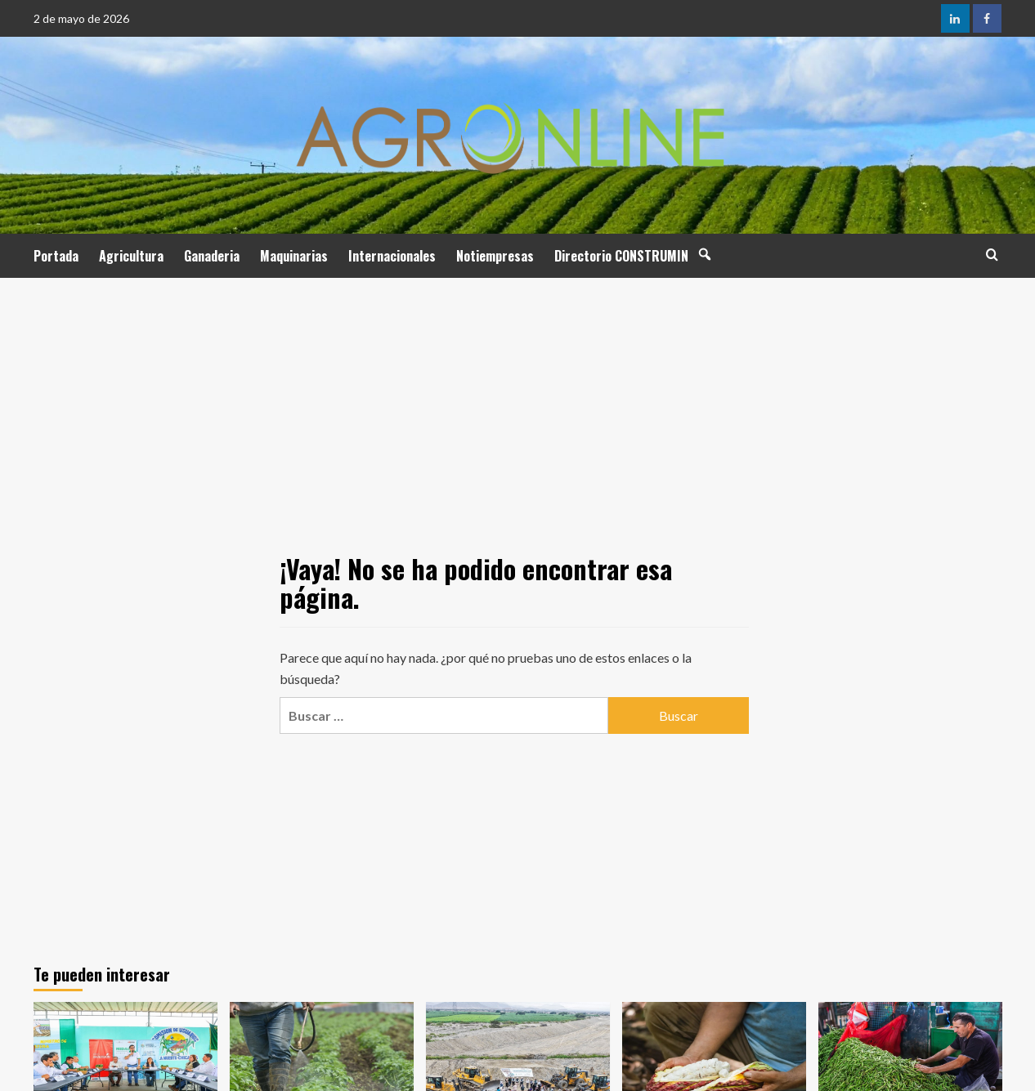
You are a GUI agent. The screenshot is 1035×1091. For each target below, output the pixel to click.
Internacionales (392, 256)
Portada (56, 256)
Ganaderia (212, 256)
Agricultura (131, 256)
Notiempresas (495, 256)
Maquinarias (294, 256)
